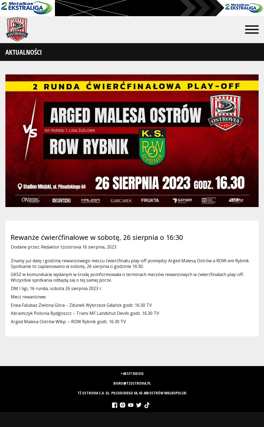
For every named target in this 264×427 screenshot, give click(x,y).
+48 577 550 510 (132, 373)
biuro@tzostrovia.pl (132, 383)
